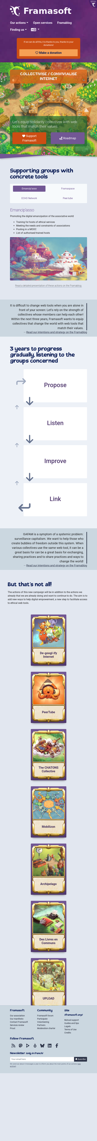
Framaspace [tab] (67, 188)
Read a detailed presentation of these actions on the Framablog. (48, 285)
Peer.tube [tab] (68, 198)
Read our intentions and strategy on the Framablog (56, 332)
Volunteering (43, 1022)
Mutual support (71, 1020)
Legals (67, 1026)
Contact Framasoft (19, 1022)
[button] (19, 22)
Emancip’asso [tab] (29, 188)
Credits (67, 1032)
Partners (41, 1025)
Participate (42, 1019)
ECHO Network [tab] (29, 198)
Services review (17, 1025)
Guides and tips (71, 1023)
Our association (17, 1015)
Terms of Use (70, 1029)
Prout (12, 1028)
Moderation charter (46, 1028)
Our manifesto (16, 1019)
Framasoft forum (45, 1015)
